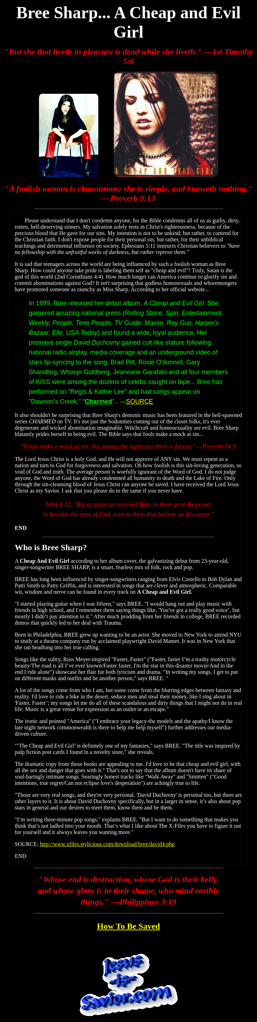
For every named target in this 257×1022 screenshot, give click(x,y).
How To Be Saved (128, 926)
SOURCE (139, 401)
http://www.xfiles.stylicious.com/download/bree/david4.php (107, 844)
